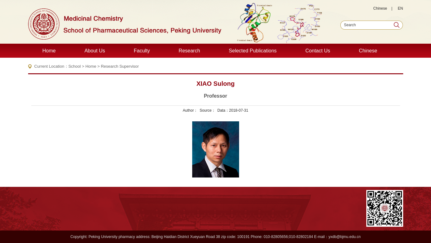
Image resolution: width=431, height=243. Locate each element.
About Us (94, 50)
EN (400, 8)
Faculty (142, 50)
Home (49, 50)
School (74, 66)
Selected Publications (253, 50)
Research (189, 50)
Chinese (380, 8)
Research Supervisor (120, 66)
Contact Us (317, 50)
